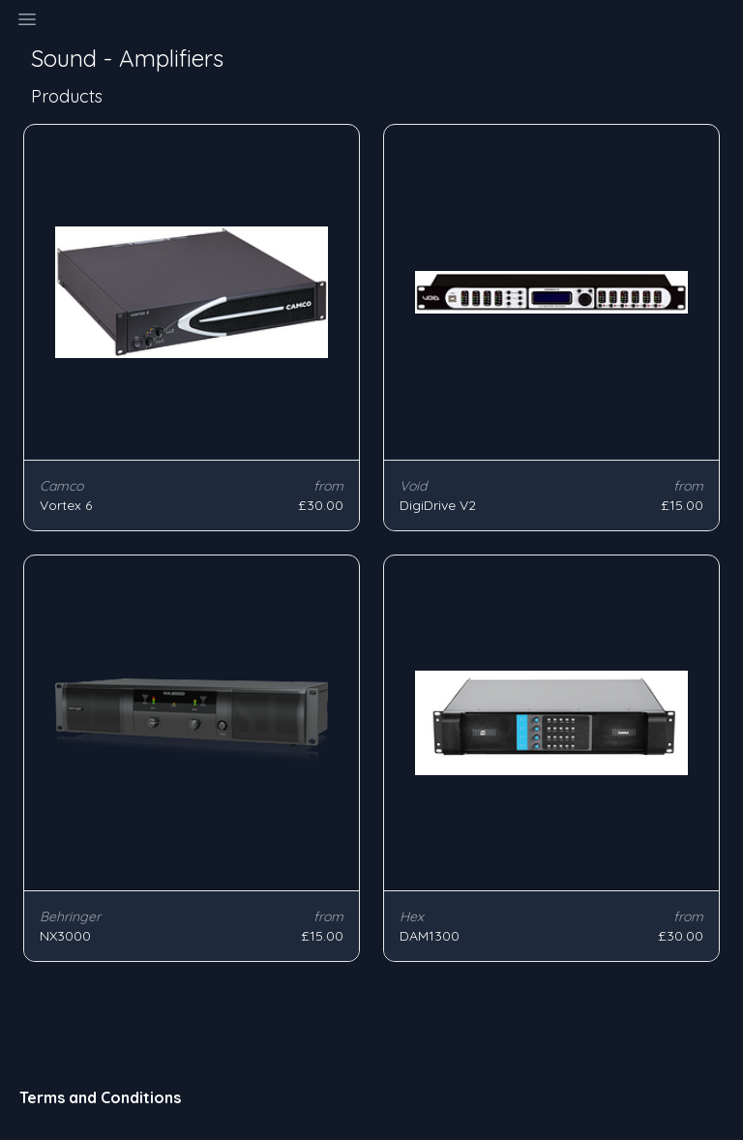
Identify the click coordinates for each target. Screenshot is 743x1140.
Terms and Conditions (100, 1097)
